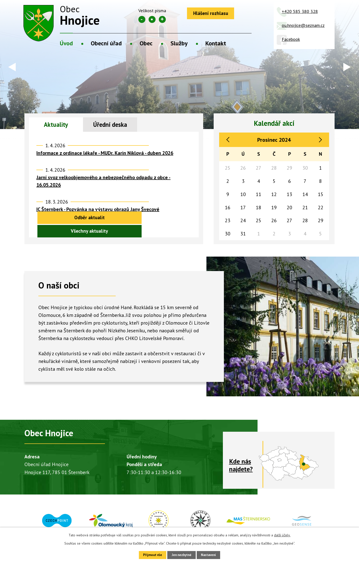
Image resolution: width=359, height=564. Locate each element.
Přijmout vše (149, 554)
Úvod (66, 43)
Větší (162, 19)
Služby (179, 43)
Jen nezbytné (181, 554)
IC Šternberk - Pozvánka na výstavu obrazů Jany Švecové (97, 211)
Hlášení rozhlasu (212, 13)
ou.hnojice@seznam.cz (303, 25)
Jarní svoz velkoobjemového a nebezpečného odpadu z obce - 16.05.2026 (103, 183)
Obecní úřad (106, 43)
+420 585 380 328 (300, 11)
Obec (146, 43)
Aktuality (56, 125)
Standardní (152, 19)
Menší (141, 19)
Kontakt (215, 43)
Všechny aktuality (157, 232)
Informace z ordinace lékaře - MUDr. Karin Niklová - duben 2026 (104, 154)
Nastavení (211, 554)
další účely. (282, 534)
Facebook (291, 39)
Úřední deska (110, 125)
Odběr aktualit (70, 232)
